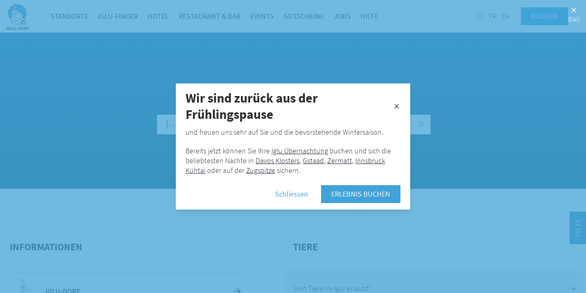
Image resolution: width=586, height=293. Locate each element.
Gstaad (313, 160)
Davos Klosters (278, 160)
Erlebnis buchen (360, 194)
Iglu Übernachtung (299, 150)
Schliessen (291, 194)
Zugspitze (260, 170)
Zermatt (339, 160)
